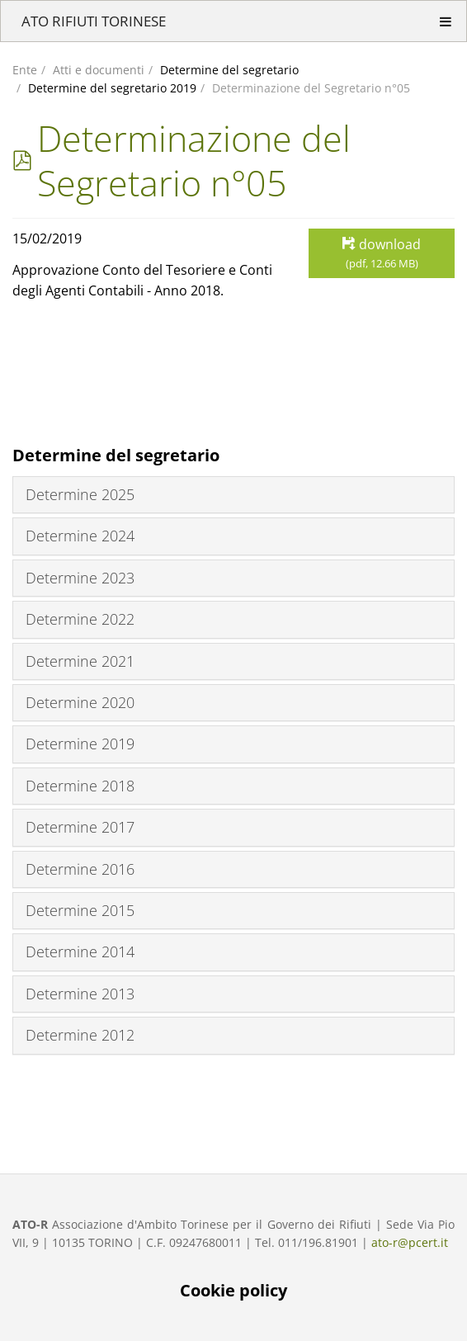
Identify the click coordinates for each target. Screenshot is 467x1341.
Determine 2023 (80, 578)
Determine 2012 (80, 1035)
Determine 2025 (80, 494)
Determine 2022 (80, 619)
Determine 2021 (80, 661)
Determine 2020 (80, 702)
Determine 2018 (80, 786)
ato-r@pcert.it (409, 1242)
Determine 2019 (80, 743)
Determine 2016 (80, 869)
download (382, 253)
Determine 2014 (80, 951)
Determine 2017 (80, 827)
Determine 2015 (80, 910)
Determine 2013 (80, 993)
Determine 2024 (80, 535)
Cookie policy (233, 1290)
